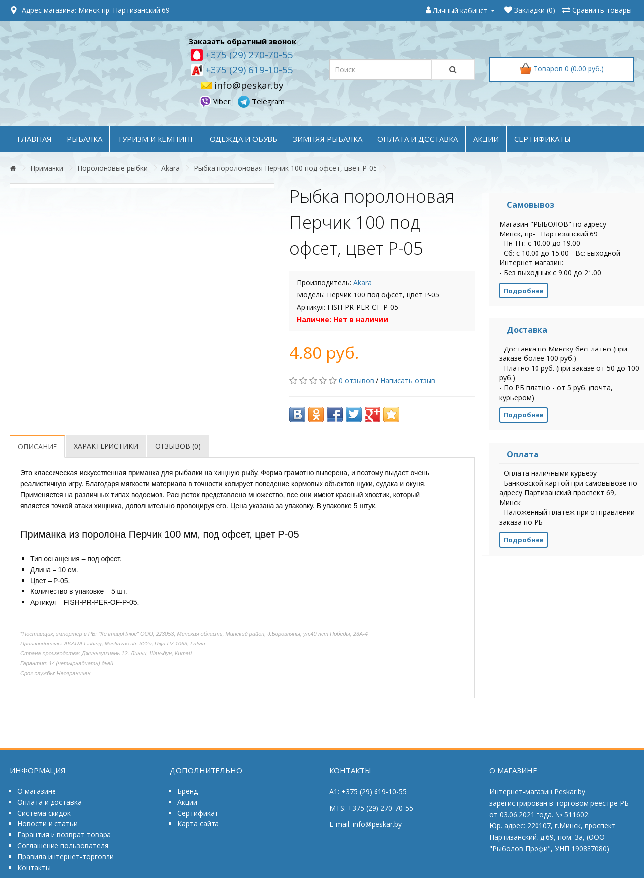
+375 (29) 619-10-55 (248, 69)
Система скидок (44, 813)
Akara (170, 168)
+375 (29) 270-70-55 (248, 54)
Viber (216, 101)
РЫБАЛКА (84, 139)
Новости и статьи (47, 823)
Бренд (187, 791)
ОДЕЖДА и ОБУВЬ (243, 139)
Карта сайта (198, 823)
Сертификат (197, 813)
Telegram (261, 101)
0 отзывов (356, 380)
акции (486, 139)
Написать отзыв (407, 380)
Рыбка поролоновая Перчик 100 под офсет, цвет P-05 (285, 168)
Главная (34, 139)
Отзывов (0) (178, 446)
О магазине (36, 791)
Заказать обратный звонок (242, 41)
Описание (37, 446)
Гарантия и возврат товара (64, 834)
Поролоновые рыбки (112, 168)
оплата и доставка (417, 139)
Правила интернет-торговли (65, 856)
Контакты (34, 867)
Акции (187, 802)
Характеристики (106, 446)
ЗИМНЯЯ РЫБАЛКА (327, 139)
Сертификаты (542, 139)
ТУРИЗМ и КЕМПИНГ (155, 139)
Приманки (46, 168)
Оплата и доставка (49, 802)
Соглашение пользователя (62, 845)
